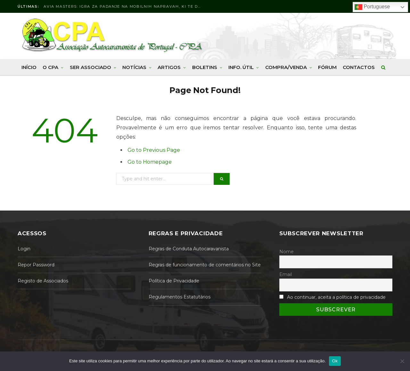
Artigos (169, 67)
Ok (335, 360)
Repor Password (36, 265)
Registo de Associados (43, 281)
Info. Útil (241, 67)
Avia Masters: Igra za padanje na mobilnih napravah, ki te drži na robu (124, 6)
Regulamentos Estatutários (179, 297)
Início (29, 67)
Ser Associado (90, 67)
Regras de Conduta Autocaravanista (189, 249)
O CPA (50, 67)
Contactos (359, 67)
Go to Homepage (149, 162)
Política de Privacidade (174, 281)
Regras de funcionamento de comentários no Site (205, 265)
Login (24, 249)
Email (285, 274)
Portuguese (372, 7)
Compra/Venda (286, 67)
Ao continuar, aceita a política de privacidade (336, 297)
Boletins (204, 67)
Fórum (327, 67)
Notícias (134, 67)
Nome (286, 252)
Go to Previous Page (153, 150)
